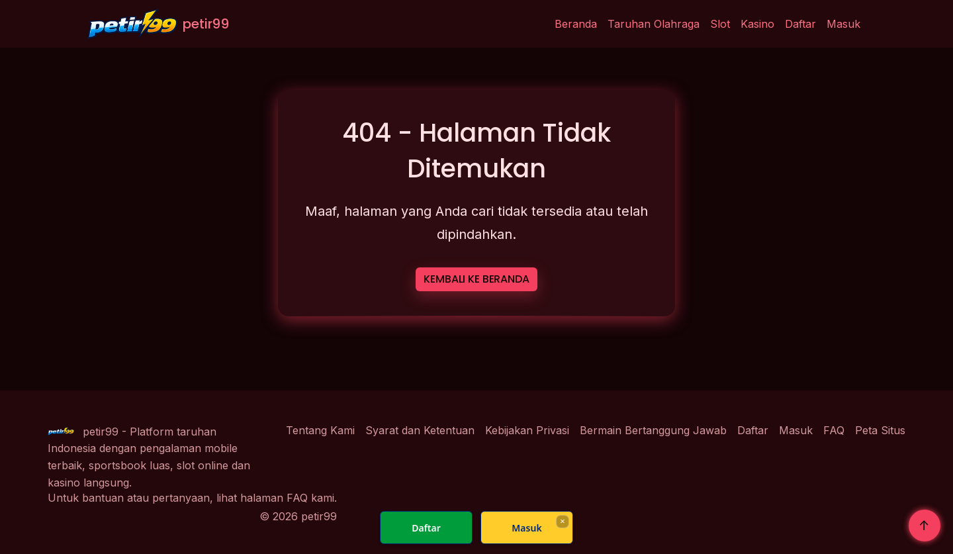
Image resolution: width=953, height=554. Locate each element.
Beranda (576, 23)
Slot (720, 23)
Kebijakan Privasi (527, 430)
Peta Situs (880, 430)
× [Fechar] (562, 521)
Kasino (757, 23)
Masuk (843, 23)
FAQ (833, 430)
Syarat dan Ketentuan (420, 430)
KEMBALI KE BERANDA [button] (476, 279)
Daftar (800, 23)
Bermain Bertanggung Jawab (653, 430)
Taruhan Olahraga (654, 23)
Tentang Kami (320, 430)
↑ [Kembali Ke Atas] (924, 525)
